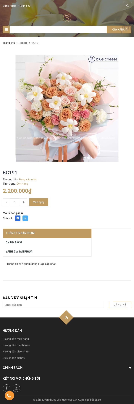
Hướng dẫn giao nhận (16, 351)
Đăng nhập (9, 5)
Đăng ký (25, 5)
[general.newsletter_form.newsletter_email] (53, 305)
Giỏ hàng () (119, 29)
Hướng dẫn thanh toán (16, 345)
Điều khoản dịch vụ (14, 357)
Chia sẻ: (8, 218)
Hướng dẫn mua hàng (16, 338)
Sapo (97, 399)
